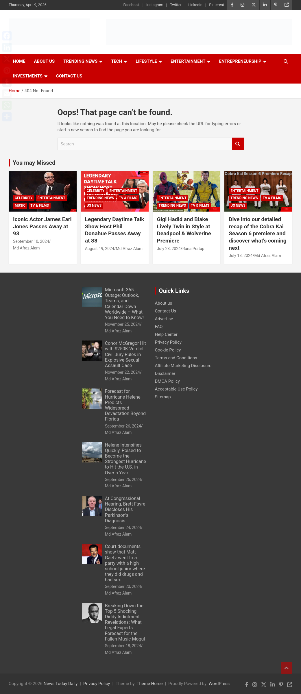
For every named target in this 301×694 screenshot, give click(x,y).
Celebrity (24, 198)
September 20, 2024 (123, 586)
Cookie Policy (168, 350)
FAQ (159, 326)
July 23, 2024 (169, 248)
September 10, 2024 (31, 241)
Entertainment (188, 61)
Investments (28, 76)
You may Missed (34, 162)
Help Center (166, 334)
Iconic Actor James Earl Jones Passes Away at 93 (42, 226)
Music (20, 205)
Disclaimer (165, 373)
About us (163, 303)
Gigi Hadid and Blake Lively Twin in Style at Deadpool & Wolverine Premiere (184, 230)
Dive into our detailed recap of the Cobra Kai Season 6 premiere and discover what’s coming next (257, 233)
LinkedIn (195, 5)
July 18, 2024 (240, 255)
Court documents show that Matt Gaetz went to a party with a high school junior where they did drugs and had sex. (125, 563)
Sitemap (163, 396)
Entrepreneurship (240, 61)
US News (94, 205)
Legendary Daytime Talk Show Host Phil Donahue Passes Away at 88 (114, 230)
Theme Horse (150, 683)
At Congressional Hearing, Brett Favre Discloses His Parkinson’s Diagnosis (125, 509)
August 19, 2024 (99, 248)
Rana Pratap (193, 248)
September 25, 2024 (123, 479)
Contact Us (69, 76)
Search (238, 144)
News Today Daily (61, 683)
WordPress (219, 683)
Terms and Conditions (176, 357)
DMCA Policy (167, 381)
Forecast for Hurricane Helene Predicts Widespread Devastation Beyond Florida (125, 405)
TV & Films (39, 205)
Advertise (164, 318)
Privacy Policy (168, 342)
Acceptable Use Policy (176, 389)
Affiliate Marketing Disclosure (183, 365)
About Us (44, 61)
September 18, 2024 (123, 645)
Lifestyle (146, 61)
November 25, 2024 (122, 324)
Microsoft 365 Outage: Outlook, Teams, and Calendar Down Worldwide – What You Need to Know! (124, 303)
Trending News (80, 61)
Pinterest (216, 5)
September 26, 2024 (123, 426)
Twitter (176, 5)
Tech (116, 61)
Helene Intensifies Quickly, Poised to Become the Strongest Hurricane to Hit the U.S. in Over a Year (125, 458)
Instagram (154, 5)
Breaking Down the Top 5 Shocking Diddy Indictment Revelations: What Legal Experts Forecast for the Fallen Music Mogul (125, 622)
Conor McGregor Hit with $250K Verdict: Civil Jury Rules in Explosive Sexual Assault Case (125, 354)
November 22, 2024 (122, 372)
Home (19, 61)
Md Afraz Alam (26, 248)
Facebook (131, 5)
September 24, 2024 (123, 527)
